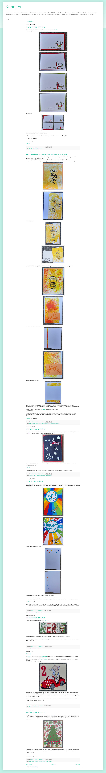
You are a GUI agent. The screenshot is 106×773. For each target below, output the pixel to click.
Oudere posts (77, 764)
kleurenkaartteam (42, 423)
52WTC (30, 148)
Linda (28, 656)
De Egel (29, 483)
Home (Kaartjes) (30, 19)
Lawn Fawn (45, 761)
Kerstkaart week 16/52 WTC (35, 429)
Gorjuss (37, 423)
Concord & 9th (31, 612)
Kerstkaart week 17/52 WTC (35, 27)
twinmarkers (49, 761)
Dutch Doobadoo (35, 648)
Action (30, 423)
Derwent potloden (32, 706)
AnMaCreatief (44, 656)
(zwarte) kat (31, 475)
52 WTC (55, 29)
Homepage (53, 764)
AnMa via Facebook (43, 659)
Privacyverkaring (30, 21)
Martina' (28, 418)
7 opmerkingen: (40, 610)
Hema (37, 706)
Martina (42, 157)
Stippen (28, 654)
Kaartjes (13, 6)
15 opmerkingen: (40, 473)
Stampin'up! (40, 148)
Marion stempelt (35, 148)
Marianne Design (48, 423)
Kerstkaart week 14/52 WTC (35, 712)
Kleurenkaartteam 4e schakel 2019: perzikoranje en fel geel (46, 154)
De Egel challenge (37, 612)
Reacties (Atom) (35, 766)
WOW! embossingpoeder (47, 475)
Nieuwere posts (29, 764)
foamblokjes (41, 761)
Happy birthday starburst (34, 481)
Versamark (41, 475)
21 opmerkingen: (40, 646)
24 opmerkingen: (40, 759)
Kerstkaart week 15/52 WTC (35, 618)
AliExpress (33, 423)
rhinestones (53, 423)
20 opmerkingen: (40, 421)
